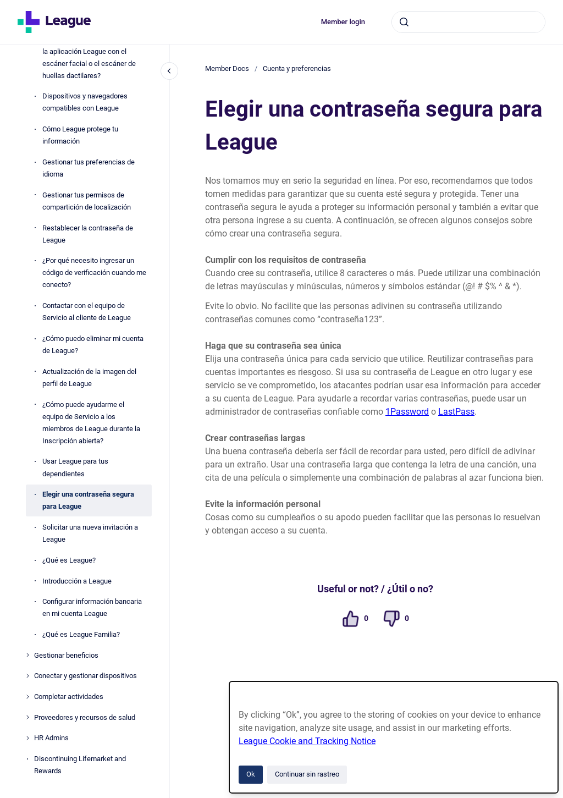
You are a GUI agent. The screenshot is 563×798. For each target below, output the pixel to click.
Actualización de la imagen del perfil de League (89, 377)
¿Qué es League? (69, 560)
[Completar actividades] (27, 696)
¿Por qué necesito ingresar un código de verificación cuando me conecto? (94, 272)
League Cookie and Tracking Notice (307, 741)
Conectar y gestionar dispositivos (85, 676)
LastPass (456, 411)
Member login (343, 22)
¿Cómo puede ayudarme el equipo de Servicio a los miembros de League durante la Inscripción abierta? (91, 422)
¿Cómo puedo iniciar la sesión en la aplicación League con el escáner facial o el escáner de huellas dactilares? (93, 57)
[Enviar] (404, 22)
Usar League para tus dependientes (75, 467)
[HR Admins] (27, 738)
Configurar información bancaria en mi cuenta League (92, 607)
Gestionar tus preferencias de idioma (88, 168)
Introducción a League (77, 581)
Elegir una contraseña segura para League (88, 500)
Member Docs (227, 68)
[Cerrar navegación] (169, 71)
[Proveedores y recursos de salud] (27, 717)
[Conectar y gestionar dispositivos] (27, 676)
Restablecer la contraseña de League (87, 234)
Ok (250, 774)
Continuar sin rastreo (307, 774)
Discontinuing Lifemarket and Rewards (80, 765)
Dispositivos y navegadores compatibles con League (85, 102)
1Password (407, 411)
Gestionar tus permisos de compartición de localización (86, 201)
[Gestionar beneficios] (27, 655)
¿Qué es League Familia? (81, 634)
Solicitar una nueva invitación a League (90, 533)
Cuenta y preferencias (297, 68)
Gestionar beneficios (66, 655)
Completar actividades (68, 696)
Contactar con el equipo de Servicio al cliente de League (86, 311)
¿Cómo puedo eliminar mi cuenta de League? (92, 344)
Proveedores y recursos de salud (84, 717)
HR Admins (51, 738)
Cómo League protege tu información (80, 135)
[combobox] (468, 22)
